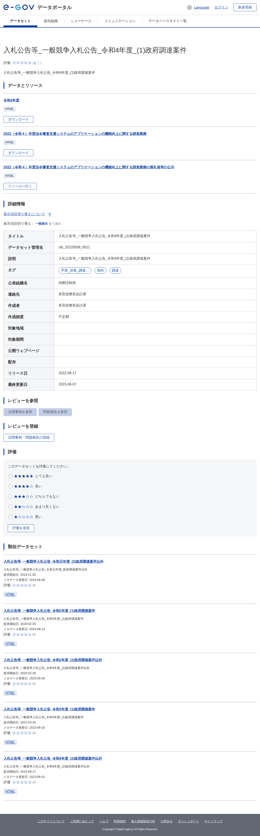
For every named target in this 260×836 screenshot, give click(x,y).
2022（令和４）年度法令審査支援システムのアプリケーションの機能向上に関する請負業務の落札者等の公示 (88, 167)
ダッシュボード (188, 821)
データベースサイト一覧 (168, 21)
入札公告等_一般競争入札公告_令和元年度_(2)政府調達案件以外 (53, 561)
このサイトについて (51, 821)
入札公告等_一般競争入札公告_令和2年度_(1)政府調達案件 (49, 611)
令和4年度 (11, 100)
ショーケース (81, 21)
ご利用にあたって (82, 821)
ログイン (221, 7)
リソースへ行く (20, 186)
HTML (10, 594)
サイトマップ (213, 821)
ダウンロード (18, 119)
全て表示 (55, 223)
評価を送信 (21, 528)
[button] (198, 7)
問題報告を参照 (55, 412)
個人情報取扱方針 (143, 821)
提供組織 (51, 21)
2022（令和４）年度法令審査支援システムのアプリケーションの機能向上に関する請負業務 (74, 134)
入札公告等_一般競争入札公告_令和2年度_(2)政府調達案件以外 (52, 660)
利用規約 (120, 821)
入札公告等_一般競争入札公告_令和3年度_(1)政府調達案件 (49, 709)
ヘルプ (104, 821)
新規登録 (245, 7)
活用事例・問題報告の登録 (29, 437)
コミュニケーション (120, 21)
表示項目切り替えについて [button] (27, 214)
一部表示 (42, 223)
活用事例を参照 (20, 412)
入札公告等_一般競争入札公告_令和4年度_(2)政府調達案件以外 (52, 758)
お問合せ (167, 821)
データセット (20, 21)
